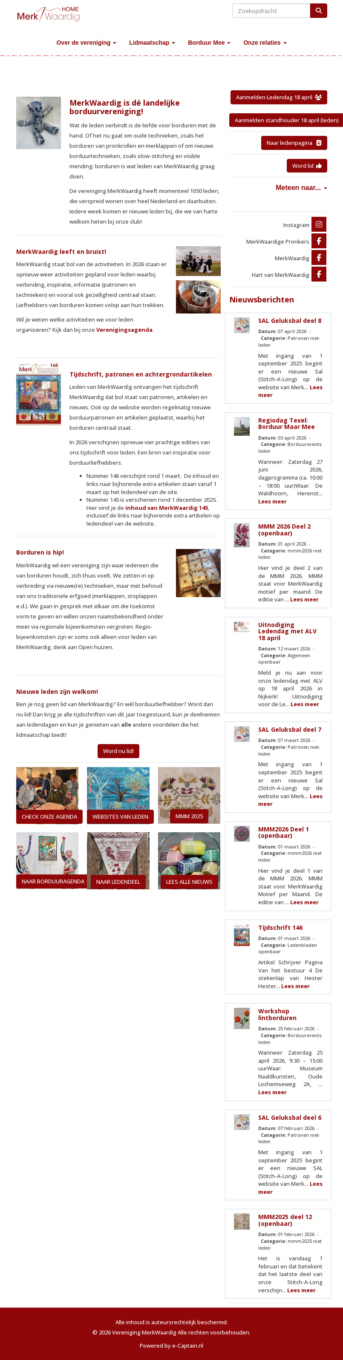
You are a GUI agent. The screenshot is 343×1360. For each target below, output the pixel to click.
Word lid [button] (307, 166)
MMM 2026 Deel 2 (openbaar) (284, 529)
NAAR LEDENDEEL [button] (118, 882)
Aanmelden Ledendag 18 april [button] (279, 97)
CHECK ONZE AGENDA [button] (49, 816)
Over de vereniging (86, 42)
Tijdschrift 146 (280, 927)
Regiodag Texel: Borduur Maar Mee (286, 423)
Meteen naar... (301, 187)
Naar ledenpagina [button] (294, 143)
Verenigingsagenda (124, 330)
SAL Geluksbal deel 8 (289, 320)
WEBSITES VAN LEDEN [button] (120, 816)
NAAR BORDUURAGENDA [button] (53, 881)
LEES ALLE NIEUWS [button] (189, 882)
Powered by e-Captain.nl (171, 1345)
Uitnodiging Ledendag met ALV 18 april (287, 631)
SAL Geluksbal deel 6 (289, 1117)
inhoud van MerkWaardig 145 (166, 508)
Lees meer (272, 501)
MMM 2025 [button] (189, 816)
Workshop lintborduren (277, 1014)
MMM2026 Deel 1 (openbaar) (283, 832)
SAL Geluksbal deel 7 (289, 729)
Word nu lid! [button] (118, 751)
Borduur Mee (209, 42)
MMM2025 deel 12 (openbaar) (285, 1220)
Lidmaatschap (152, 42)
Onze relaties (264, 42)
